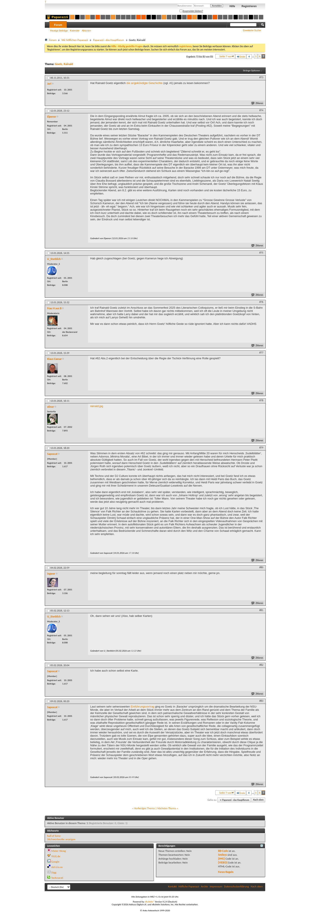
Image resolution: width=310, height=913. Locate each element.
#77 (261, 352)
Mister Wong (58, 850)
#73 (261, 77)
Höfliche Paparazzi (188, 886)
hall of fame (54, 835)
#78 (261, 400)
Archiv (204, 886)
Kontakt (172, 886)
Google (55, 861)
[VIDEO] (222, 862)
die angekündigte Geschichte (144, 83)
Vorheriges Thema (144, 808)
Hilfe (232, 6)
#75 (261, 252)
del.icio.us (57, 867)
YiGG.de (55, 856)
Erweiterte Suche (252, 30)
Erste (240, 56)
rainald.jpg (96, 406)
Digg (53, 872)
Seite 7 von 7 (226, 56)
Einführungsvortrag (142, 706)
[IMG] (221, 858)
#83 (261, 700)
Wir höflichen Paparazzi (74, 40)
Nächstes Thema (166, 808)
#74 (261, 110)
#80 (261, 567)
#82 (261, 664)
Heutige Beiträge (59, 30)
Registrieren (249, 6)
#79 (261, 447)
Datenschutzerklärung (236, 886)
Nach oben (258, 800)
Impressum (216, 886)
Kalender (74, 30)
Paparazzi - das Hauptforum (108, 40)
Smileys (222, 854)
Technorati (57, 877)
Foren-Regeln (225, 872)
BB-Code (223, 850)
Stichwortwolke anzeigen (61, 839)
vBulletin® (149, 901)
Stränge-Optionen (251, 70)
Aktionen (86, 30)
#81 (261, 610)
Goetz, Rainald (64, 64)
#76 (261, 301)
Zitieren (257, 103)
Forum (58, 24)
